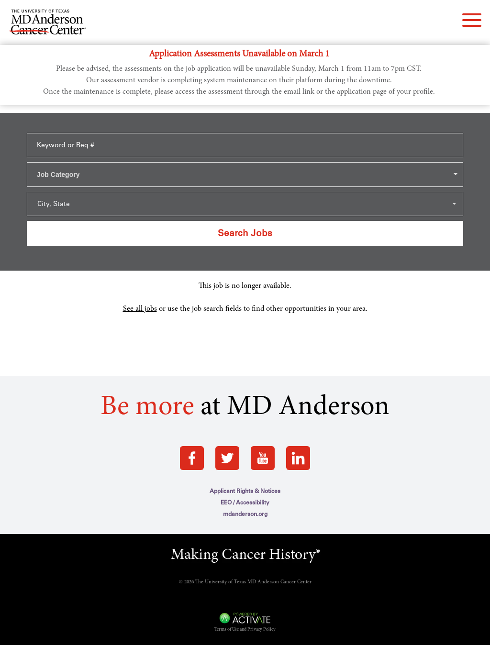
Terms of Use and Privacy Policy (245, 629)
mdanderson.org (245, 514)
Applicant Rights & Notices (245, 491)
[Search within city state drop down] (245, 204)
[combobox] (245, 174)
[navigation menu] (471, 20)
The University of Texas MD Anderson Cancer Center (253, 582)
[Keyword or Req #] (245, 145)
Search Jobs (245, 233)
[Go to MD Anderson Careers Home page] (48, 24)
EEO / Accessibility (245, 502)
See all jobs (140, 309)
